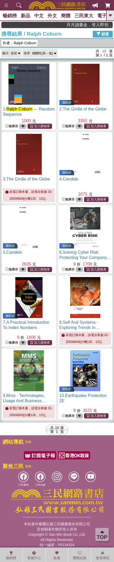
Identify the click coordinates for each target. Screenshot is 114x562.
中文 (39, 15)
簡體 (65, 15)
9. (24, 400)
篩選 (103, 34)
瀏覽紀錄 (79, 555)
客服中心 (34, 555)
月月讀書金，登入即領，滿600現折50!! (96, 25)
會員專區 (103, 555)
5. (12, 252)
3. (26, 179)
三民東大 (83, 15)
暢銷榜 (10, 15)
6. (85, 257)
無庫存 (12, 126)
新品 (25, 15)
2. (83, 109)
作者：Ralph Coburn (19, 43)
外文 (52, 15)
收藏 (56, 555)
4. (69, 179)
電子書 (104, 15)
